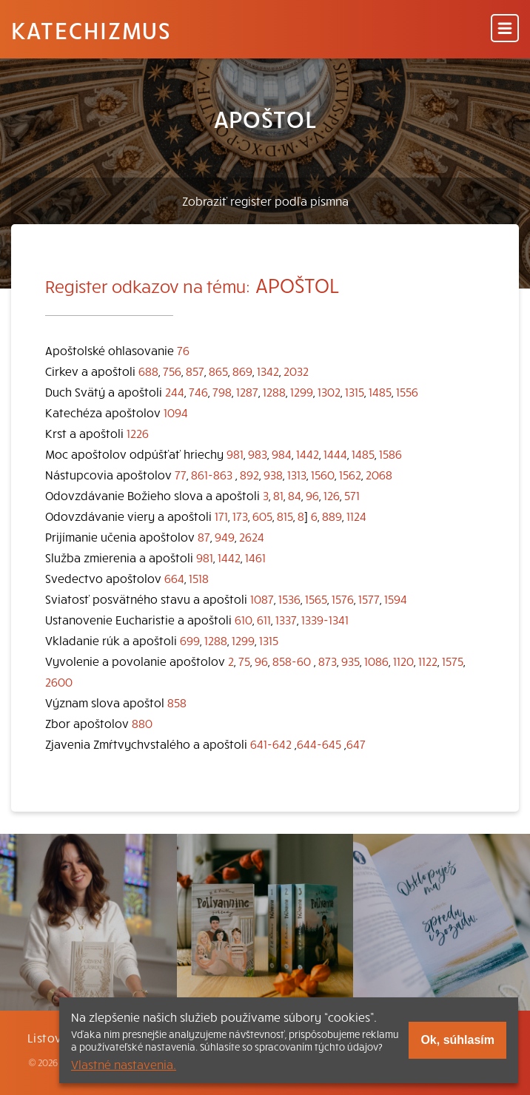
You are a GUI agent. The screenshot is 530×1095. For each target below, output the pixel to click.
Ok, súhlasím (457, 1040)
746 (198, 391)
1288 (274, 391)
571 (352, 495)
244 (174, 391)
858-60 (291, 660)
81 (278, 495)
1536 (289, 598)
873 (327, 660)
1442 (307, 453)
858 (177, 702)
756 (172, 370)
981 (235, 453)
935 (350, 660)
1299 (301, 391)
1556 (407, 391)
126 (331, 495)
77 (181, 474)
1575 (452, 660)
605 (262, 515)
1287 (247, 391)
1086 (376, 660)
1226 (138, 432)
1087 (262, 598)
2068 (379, 474)
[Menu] (505, 29)
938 (273, 474)
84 (294, 495)
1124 (356, 515)
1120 (403, 660)
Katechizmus (91, 29)
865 (218, 370)
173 (240, 515)
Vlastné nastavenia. (123, 1064)
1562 (350, 474)
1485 (380, 391)
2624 (251, 536)
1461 (255, 557)
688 (148, 370)
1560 (323, 474)
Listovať (51, 1037)
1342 (268, 370)
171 (221, 515)
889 (332, 515)
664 (174, 577)
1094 (176, 412)
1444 (335, 453)
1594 (395, 598)
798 (222, 391)
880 (142, 722)
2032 (296, 370)
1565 (316, 598)
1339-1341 (325, 619)
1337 (286, 619)
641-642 (271, 743)
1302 (329, 391)
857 (195, 370)
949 (225, 536)
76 (183, 350)
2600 (59, 681)
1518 (199, 577)
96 (312, 495)
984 (282, 453)
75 (244, 660)
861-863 (211, 474)
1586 (390, 453)
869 (242, 370)
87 (204, 536)
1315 (354, 391)
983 (257, 453)
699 (190, 640)
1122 (427, 660)
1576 (343, 598)
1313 (296, 474)
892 (249, 474)
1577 (369, 598)
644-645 (319, 743)
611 (264, 619)
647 (356, 743)
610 (243, 619)
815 (285, 515)
